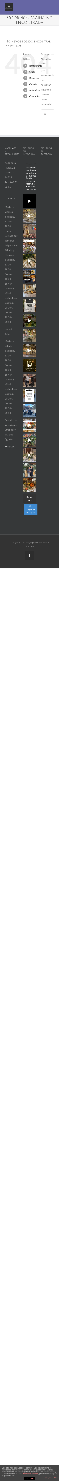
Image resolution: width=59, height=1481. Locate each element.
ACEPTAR (29, 1479)
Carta (32, 71)
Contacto (34, 96)
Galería (33, 84)
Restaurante (35, 65)
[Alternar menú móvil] (52, 8)
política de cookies (30, 1474)
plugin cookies (51, 1477)
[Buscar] (45, 114)
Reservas (34, 77)
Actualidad (35, 90)
